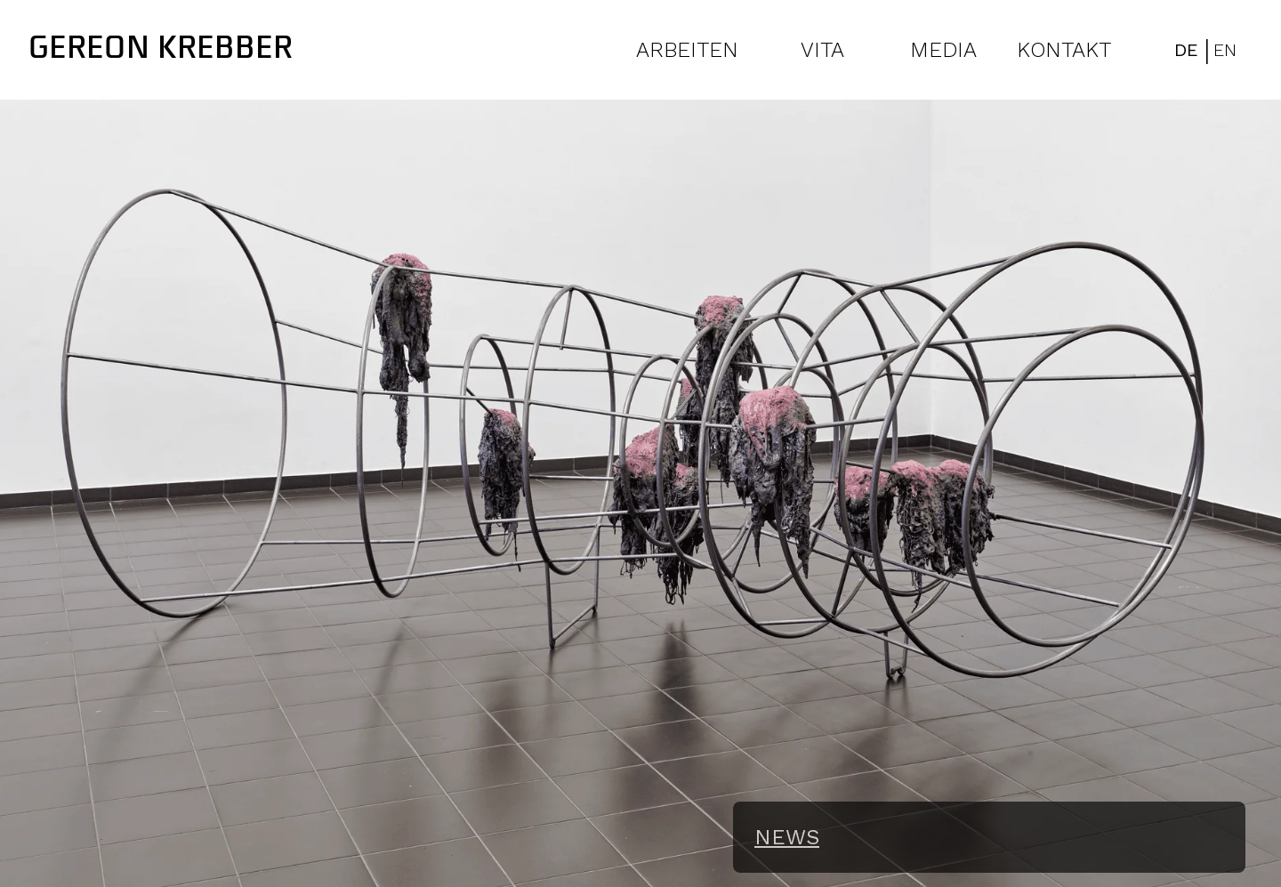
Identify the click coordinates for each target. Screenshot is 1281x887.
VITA (822, 49)
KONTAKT (1064, 49)
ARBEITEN (687, 49)
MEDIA (943, 49)
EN (1225, 49)
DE (1186, 49)
